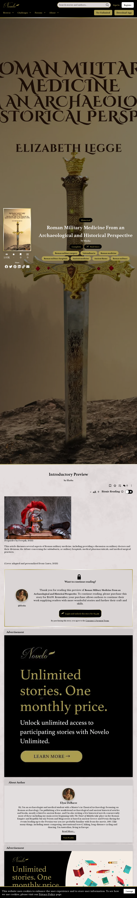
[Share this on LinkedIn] (19, 266)
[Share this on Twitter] (10, 266)
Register (128, 5)
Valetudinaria (89, 253)
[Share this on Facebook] (6, 266)
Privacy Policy (47, 894)
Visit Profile (68, 837)
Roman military (120, 258)
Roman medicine (108, 253)
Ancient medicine (81, 258)
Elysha (87, 240)
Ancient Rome (100, 258)
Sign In (116, 5)
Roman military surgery (66, 253)
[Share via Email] (27, 266)
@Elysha (22, 605)
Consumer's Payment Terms (97, 621)
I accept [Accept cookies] (129, 891)
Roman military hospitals (55, 258)
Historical (85, 220)
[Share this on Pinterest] (15, 266)
